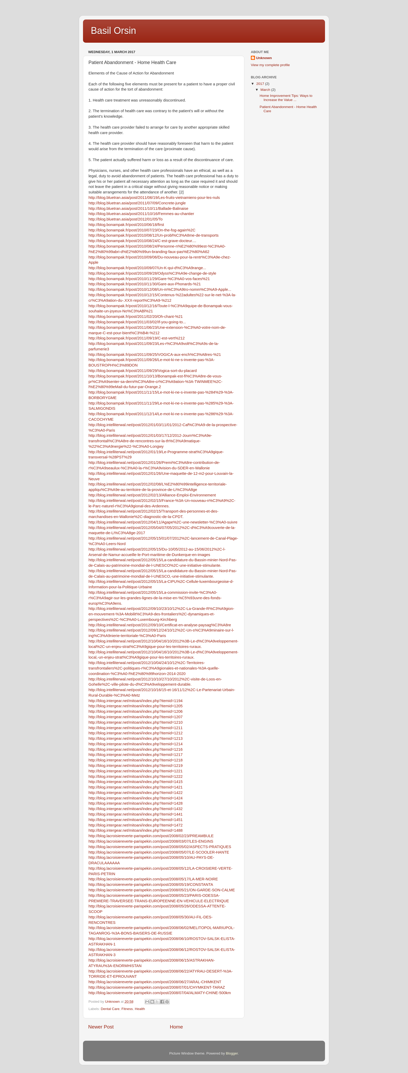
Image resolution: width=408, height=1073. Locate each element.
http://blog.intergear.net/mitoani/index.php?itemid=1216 (135, 749)
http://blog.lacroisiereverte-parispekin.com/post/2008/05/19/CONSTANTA (150, 884)
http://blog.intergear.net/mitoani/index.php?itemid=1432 (135, 809)
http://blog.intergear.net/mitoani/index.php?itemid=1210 (135, 722)
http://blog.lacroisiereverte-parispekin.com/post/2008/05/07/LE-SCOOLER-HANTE (158, 852)
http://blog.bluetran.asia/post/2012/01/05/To (125, 219)
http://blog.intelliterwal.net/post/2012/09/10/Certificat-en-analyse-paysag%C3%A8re (159, 625)
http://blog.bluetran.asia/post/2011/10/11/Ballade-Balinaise (138, 208)
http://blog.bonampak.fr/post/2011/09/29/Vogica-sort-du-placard (142, 371)
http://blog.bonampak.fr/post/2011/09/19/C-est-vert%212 (136, 338)
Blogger (232, 1053)
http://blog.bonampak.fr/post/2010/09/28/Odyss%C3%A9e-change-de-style (152, 273)
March (265, 90)
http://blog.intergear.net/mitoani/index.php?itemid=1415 (135, 782)
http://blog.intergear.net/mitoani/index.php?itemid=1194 (135, 701)
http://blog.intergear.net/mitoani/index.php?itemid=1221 (135, 771)
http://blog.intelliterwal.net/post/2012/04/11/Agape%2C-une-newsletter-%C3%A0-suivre (163, 522)
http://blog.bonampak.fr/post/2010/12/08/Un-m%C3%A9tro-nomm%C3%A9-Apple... (159, 289)
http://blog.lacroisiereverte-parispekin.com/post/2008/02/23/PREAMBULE (151, 836)
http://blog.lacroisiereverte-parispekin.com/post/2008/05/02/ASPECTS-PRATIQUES (159, 847)
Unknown (264, 58)
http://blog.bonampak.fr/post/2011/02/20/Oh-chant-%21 (135, 316)
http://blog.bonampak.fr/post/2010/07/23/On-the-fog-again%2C (141, 230)
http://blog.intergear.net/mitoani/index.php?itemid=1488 (135, 830)
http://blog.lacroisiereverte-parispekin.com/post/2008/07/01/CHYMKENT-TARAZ (156, 987)
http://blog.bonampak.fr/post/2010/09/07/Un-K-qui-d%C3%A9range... (147, 268)
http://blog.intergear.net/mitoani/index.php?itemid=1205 (135, 706)
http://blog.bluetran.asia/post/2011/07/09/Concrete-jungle (137, 203)
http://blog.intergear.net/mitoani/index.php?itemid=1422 (135, 793)
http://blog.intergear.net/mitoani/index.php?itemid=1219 (135, 765)
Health (140, 1009)
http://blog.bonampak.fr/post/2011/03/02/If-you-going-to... (137, 322)
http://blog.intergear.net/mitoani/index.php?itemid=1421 (135, 787)
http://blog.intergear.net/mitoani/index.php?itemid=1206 (135, 711)
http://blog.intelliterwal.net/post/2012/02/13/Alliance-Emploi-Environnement (152, 495)
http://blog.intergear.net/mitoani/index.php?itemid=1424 (135, 798)
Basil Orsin (113, 30)
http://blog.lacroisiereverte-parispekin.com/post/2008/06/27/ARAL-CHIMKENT (154, 982)
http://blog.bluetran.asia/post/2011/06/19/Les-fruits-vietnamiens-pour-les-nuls (154, 197)
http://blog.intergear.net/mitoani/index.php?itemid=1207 (135, 717)
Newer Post (101, 1027)
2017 (260, 84)
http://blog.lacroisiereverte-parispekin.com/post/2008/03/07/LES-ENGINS (150, 841)
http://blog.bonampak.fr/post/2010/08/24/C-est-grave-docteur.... (142, 241)
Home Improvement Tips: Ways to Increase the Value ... (286, 98)
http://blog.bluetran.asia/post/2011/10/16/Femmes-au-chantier (141, 214)
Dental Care (110, 1009)
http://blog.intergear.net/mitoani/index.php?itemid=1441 (135, 814)
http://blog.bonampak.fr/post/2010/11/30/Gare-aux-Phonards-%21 (144, 284)
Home (176, 1027)
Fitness (127, 1009)
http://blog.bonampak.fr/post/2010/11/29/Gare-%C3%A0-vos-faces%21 (149, 279)
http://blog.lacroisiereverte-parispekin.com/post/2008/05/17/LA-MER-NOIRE (153, 879)
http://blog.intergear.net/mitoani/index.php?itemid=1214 (135, 744)
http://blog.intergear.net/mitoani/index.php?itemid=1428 (135, 803)
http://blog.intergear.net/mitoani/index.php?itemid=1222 (135, 776)
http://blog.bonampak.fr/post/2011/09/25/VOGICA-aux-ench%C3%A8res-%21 (154, 354)
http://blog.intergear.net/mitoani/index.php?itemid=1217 (135, 755)
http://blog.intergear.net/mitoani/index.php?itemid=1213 (135, 738)
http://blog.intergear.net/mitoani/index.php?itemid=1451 (135, 820)
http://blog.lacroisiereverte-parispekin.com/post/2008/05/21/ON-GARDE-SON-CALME (161, 890)
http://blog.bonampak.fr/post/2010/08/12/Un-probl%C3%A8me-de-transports (153, 235)
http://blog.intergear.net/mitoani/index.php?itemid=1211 (135, 728)
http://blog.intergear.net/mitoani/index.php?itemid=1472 (135, 825)
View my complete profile (270, 65)
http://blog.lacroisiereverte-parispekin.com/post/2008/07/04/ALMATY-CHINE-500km (159, 993)
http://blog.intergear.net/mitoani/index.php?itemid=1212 (135, 733)
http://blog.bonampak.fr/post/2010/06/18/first (126, 225)
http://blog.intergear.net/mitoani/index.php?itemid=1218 (135, 760)
